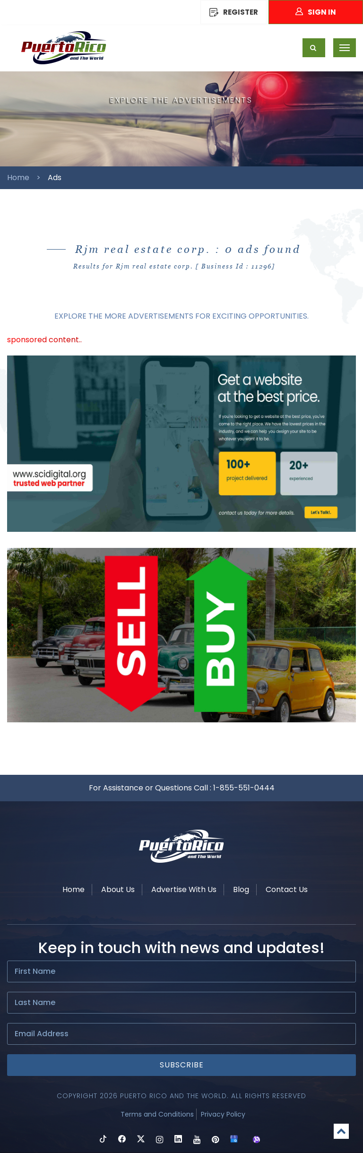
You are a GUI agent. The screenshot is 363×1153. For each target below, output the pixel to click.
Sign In (315, 12)
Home (18, 177)
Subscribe (182, 1064)
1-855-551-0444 (244, 787)
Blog (241, 889)
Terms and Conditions (157, 1114)
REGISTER (233, 12)
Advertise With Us (183, 889)
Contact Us (287, 889)
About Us (118, 889)
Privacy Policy (223, 1114)
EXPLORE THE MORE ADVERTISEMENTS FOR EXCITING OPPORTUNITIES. (181, 316)
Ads (54, 177)
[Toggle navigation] (344, 47)
